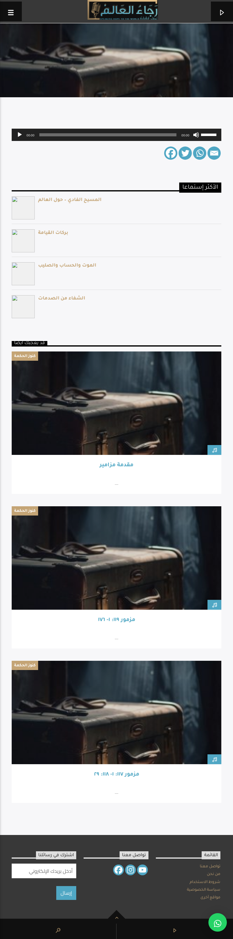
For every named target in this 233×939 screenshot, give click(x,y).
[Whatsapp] (199, 153)
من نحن (213, 874)
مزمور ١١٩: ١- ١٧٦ (116, 620)
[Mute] (196, 135)
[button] (217, 922)
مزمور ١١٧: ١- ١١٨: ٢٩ (116, 775)
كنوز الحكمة (25, 356)
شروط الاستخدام (205, 882)
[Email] (214, 153)
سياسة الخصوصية (203, 890)
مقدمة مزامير (116, 465)
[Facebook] (170, 153)
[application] (116, 135)
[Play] (20, 135)
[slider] (107, 134)
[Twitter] (185, 153)
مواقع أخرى (210, 898)
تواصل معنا (210, 867)
